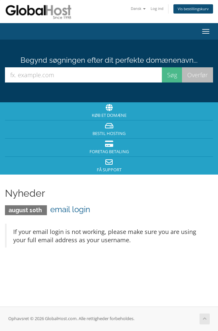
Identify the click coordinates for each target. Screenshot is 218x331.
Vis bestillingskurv (193, 8)
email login (70, 209)
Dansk (138, 8)
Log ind (157, 8)
